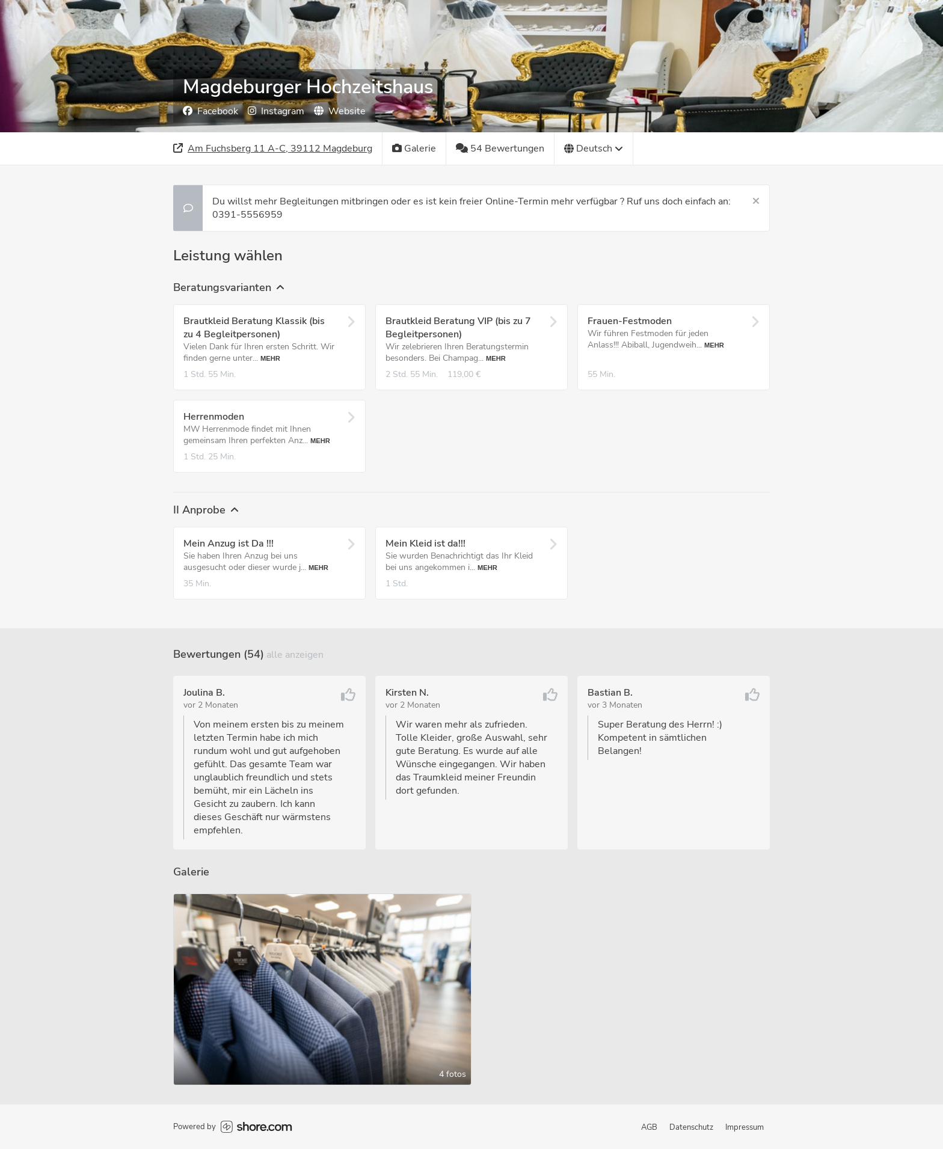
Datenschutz (691, 1127)
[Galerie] (414, 148)
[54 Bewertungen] (500, 148)
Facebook (210, 111)
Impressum (744, 1127)
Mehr (270, 358)
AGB (649, 1127)
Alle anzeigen (295, 654)
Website (340, 111)
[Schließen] (756, 201)
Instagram (276, 111)
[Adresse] (273, 148)
